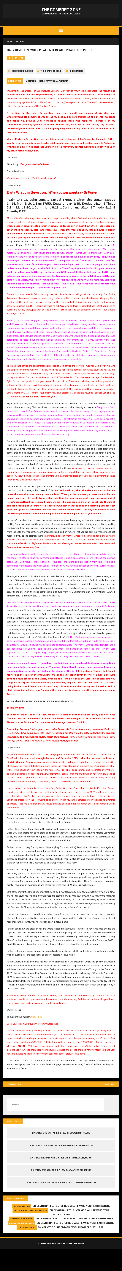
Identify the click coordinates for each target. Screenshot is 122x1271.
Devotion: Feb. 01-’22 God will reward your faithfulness (73, 1227)
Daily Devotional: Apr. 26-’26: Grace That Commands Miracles (61, 1203)
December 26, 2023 (22, 83)
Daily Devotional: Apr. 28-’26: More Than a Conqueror (61, 1178)
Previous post (16, 1104)
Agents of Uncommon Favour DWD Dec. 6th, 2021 (73, 1249)
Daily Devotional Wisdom (56, 93)
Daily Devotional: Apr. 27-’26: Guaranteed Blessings (61, 1190)
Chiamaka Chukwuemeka (21, 1244)
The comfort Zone (51, 83)
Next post (108, 1104)
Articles (31, 93)
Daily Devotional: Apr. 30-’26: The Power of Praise (61, 1153)
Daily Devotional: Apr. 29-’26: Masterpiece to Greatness (61, 1166)
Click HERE (37, 1031)
